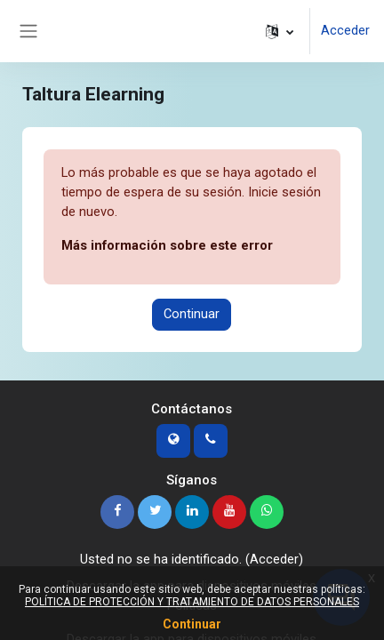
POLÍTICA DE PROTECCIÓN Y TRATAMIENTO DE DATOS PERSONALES (192, 602)
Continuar (192, 314)
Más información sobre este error (167, 245)
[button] (279, 31)
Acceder (345, 30)
